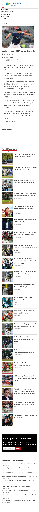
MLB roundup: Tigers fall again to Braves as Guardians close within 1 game (25, 378)
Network (3, 19)
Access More (5, 151)
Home (2, 7)
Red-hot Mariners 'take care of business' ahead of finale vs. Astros (24, 339)
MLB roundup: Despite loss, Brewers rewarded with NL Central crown (25, 248)
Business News (5, 14)
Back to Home (5, 24)
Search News (5, 16)
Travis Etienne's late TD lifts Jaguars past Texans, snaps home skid (25, 300)
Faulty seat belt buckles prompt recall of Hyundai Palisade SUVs (19, 463)
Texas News (4, 9)
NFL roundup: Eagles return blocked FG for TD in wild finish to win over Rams (25, 261)
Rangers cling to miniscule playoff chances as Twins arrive (17, 468)
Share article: (7, 129)
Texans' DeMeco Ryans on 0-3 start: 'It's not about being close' (19, 472)
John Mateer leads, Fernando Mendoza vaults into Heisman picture (23, 209)
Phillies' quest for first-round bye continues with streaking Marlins (19, 476)
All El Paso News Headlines (13, 461)
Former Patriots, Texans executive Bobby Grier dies (16, 486)
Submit (18, 448)
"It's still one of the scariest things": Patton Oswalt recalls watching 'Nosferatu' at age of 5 (24, 391)
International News (7, 12)
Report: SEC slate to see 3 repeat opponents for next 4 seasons (19, 490)
